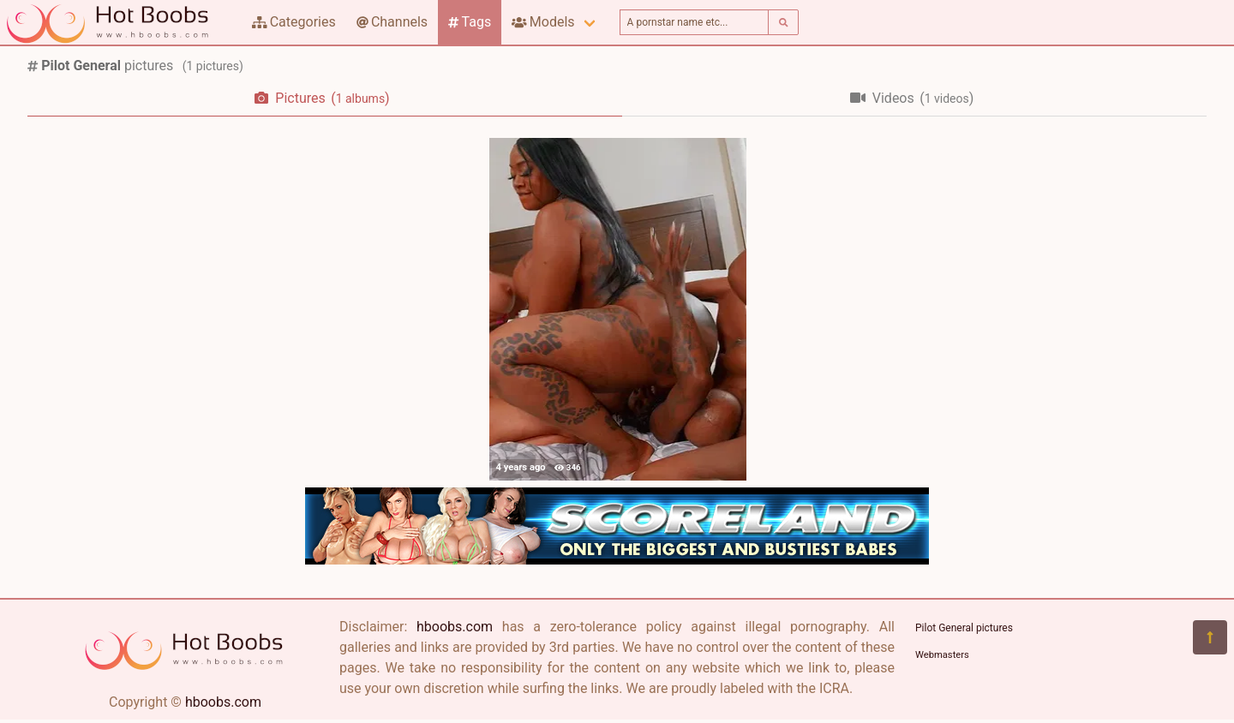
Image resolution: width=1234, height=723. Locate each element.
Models (543, 22)
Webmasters (942, 654)
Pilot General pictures (964, 628)
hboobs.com (223, 702)
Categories (294, 22)
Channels (392, 22)
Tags (469, 22)
